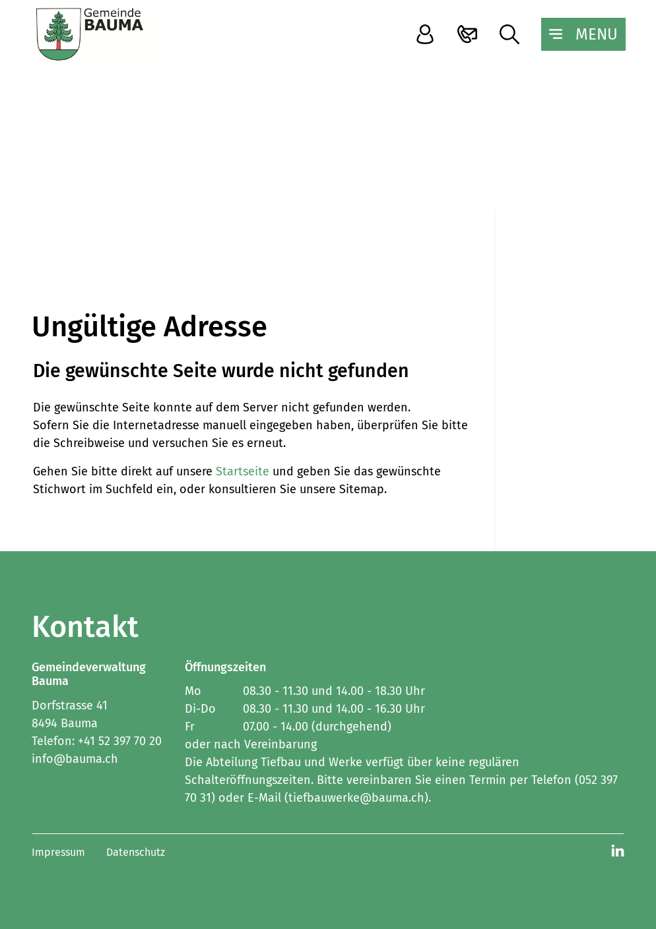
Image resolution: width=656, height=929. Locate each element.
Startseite (242, 471)
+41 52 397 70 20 (120, 741)
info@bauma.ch (75, 759)
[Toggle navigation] (583, 34)
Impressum (58, 852)
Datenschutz (135, 852)
